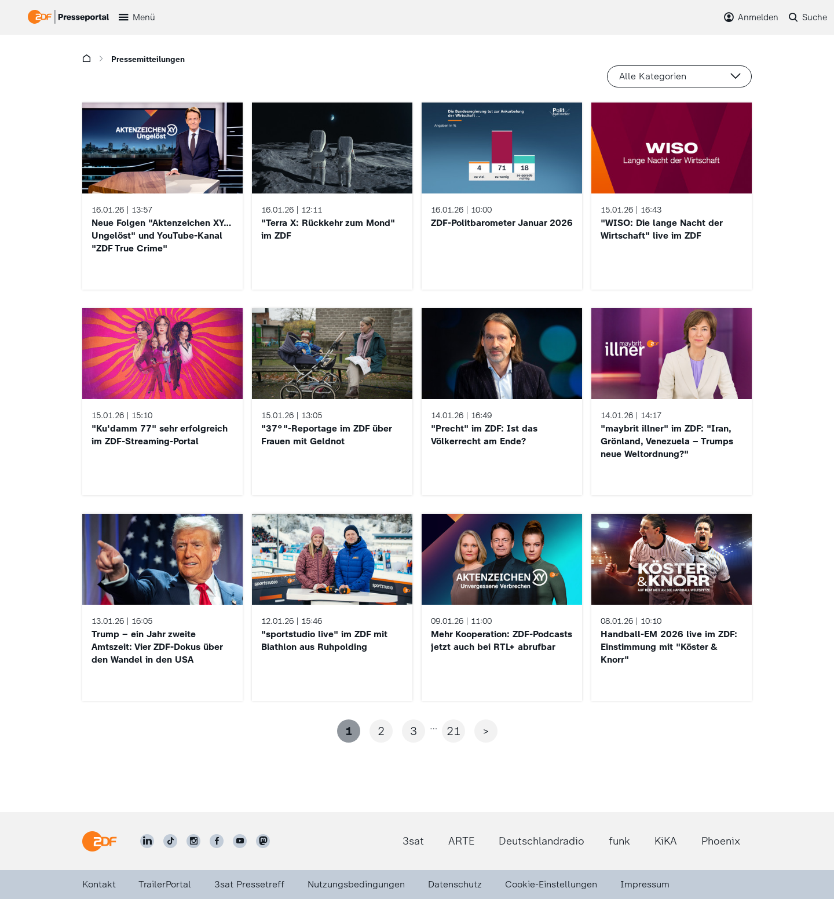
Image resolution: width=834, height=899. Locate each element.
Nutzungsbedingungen (356, 884)
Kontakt (99, 884)
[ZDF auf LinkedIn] (147, 841)
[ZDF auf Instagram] (193, 841)
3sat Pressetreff (249, 884)
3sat (413, 841)
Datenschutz (455, 884)
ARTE (461, 841)
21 (453, 731)
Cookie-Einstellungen (551, 884)
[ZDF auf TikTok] (170, 841)
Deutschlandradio (541, 841)
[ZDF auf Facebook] (217, 841)
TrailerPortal (164, 884)
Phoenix (720, 841)
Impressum (645, 884)
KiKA (665, 841)
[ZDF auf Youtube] (240, 841)
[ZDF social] (263, 841)
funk (619, 841)
